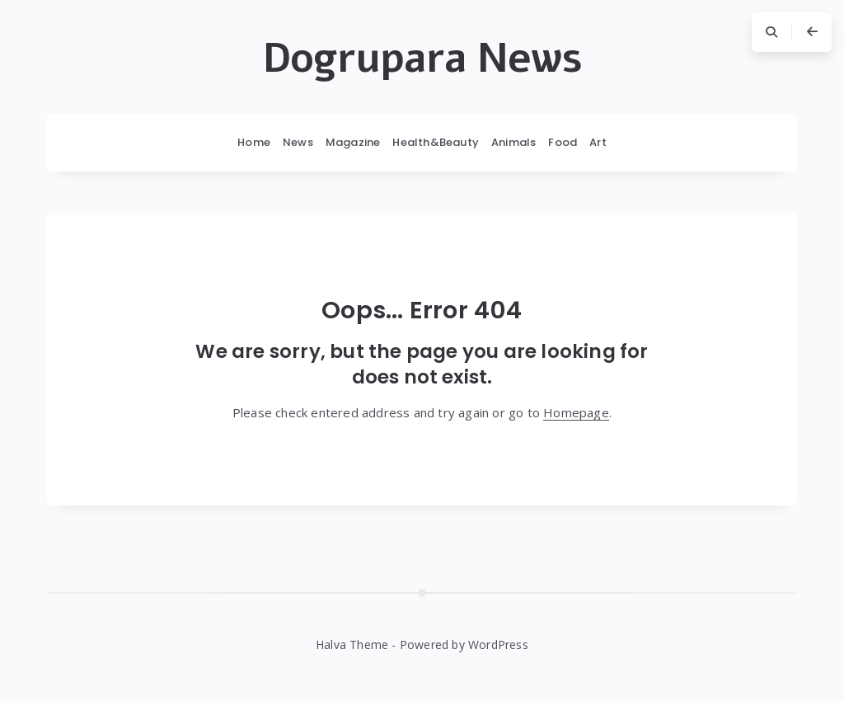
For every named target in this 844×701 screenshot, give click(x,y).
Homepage (576, 412)
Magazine (353, 142)
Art (598, 142)
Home (253, 142)
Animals (513, 142)
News (298, 142)
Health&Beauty (435, 142)
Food (562, 142)
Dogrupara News (422, 58)
